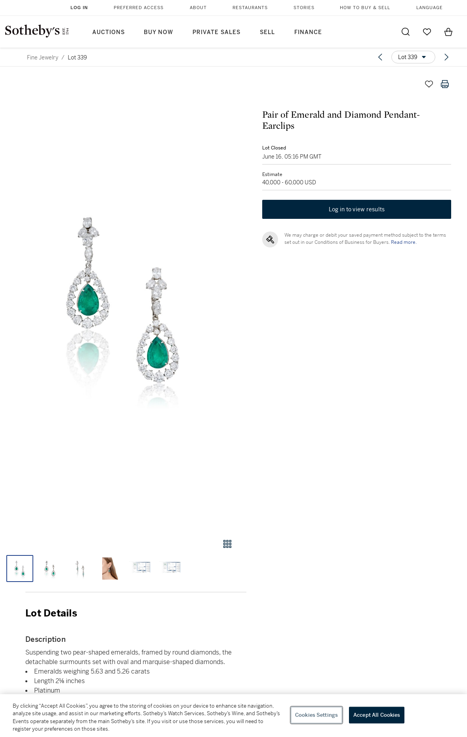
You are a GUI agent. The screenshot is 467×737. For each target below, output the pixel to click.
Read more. (404, 242)
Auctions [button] (108, 32)
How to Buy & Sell (365, 7)
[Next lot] (446, 57)
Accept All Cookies (376, 715)
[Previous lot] (380, 57)
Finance (308, 32)
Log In (79, 7)
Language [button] (429, 7)
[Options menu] (413, 57)
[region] (233, 715)
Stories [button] (304, 7)
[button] (123, 300)
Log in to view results (357, 209)
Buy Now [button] (158, 32)
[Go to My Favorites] (427, 32)
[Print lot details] (444, 84)
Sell (267, 32)
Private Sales (216, 32)
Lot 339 (77, 57)
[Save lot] (429, 84)
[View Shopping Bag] (448, 32)
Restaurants (250, 7)
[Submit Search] (406, 32)
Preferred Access (139, 7)
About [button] (198, 7)
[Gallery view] (227, 544)
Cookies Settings (316, 715)
